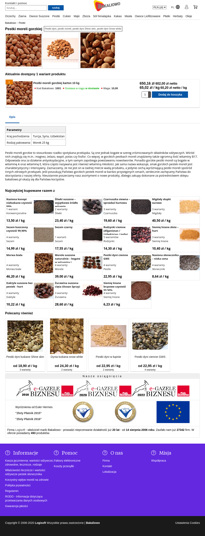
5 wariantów (111, 237)
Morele (59, 269)
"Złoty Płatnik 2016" (28, 419)
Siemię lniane (160, 241)
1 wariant (12, 209)
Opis (12, 117)
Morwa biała (13, 269)
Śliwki (58, 213)
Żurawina (60, 297)
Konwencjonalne (16, 213)
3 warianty (110, 209)
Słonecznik (158, 269)
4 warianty (12, 237)
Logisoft (20, 429)
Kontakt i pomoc (16, 3)
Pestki (107, 269)
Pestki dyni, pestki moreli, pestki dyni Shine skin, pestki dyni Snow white (83, 28)
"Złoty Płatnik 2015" (28, 413)
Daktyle (10, 297)
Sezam (10, 241)
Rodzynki (109, 241)
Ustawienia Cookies (187, 522)
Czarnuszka (110, 213)
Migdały (157, 213)
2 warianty (61, 209)
